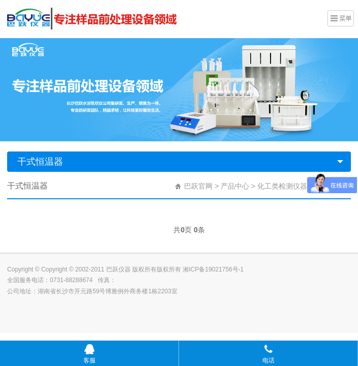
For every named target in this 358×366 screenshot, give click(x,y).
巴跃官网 (198, 186)
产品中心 (235, 186)
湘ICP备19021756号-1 (213, 269)
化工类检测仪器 (282, 186)
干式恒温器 (40, 162)
